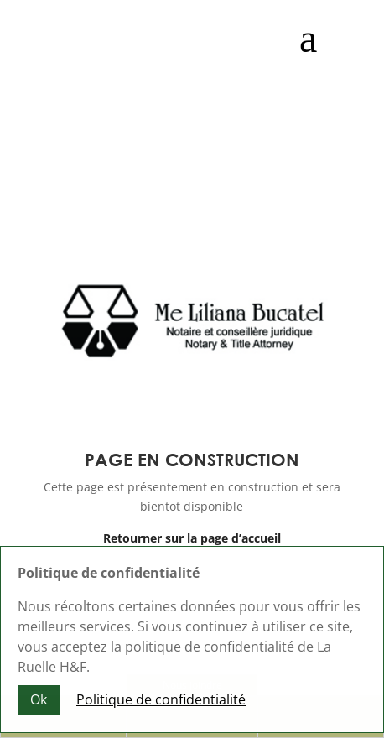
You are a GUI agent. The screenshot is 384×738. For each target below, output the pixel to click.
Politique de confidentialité (161, 703)
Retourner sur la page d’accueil (192, 538)
